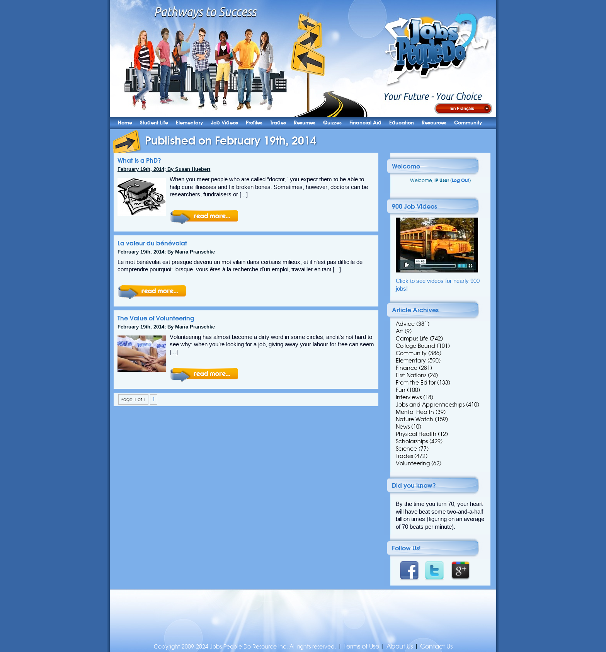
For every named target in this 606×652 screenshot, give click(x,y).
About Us (399, 646)
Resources (434, 122)
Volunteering (413, 463)
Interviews (409, 397)
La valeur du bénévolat (152, 243)
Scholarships (412, 441)
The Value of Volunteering (155, 318)
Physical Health (416, 434)
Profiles (254, 122)
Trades (278, 122)
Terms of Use (361, 646)
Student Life (154, 122)
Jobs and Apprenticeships (430, 404)
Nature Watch (414, 419)
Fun (400, 389)
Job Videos (224, 122)
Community (468, 122)
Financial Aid (365, 122)
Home (125, 122)
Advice (405, 323)
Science (406, 448)
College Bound (415, 345)
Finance (406, 367)
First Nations (411, 375)
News (403, 426)
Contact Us (436, 646)
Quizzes (332, 122)
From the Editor (416, 382)
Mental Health (415, 412)
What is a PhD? (139, 160)
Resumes (304, 122)
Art (399, 331)
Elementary (189, 122)
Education (401, 122)
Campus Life (412, 338)
